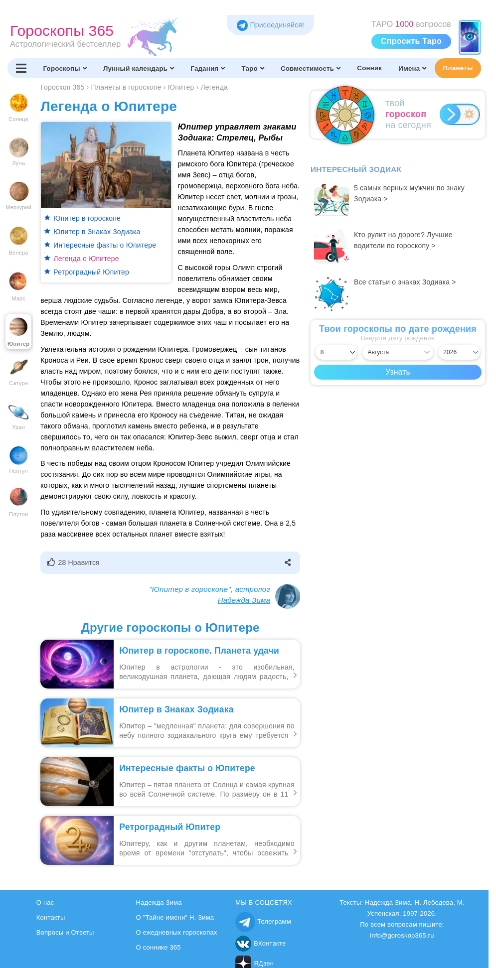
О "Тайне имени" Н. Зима (175, 917)
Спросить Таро (411, 41)
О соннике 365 (158, 947)
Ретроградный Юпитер (91, 272)
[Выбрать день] (336, 352)
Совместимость (310, 68)
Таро (253, 68)
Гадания (207, 68)
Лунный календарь (138, 68)
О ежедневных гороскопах (176, 932)
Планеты (458, 68)
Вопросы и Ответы (65, 932)
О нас (45, 902)
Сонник (369, 68)
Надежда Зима (244, 600)
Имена (412, 68)
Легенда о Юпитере (86, 259)
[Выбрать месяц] (397, 352)
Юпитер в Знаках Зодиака (96, 232)
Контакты (50, 917)
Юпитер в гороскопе (87, 218)
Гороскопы (65, 68)
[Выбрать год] (459, 352)
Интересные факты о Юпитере (104, 245)
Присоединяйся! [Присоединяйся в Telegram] (270, 25)
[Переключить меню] (21, 68)
